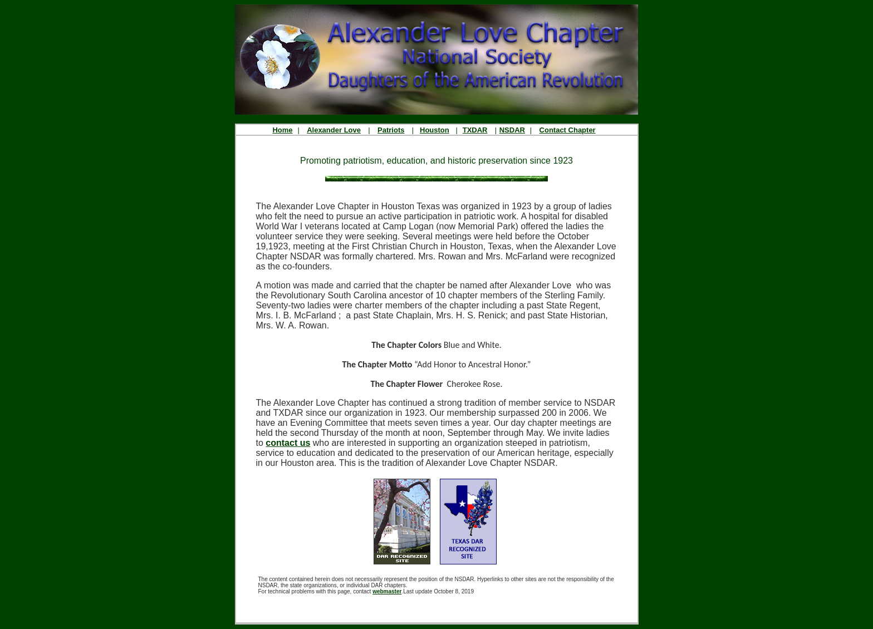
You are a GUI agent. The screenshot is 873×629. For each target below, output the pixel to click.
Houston (434, 130)
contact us (288, 443)
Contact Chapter (568, 130)
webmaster (386, 591)
